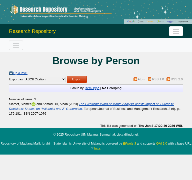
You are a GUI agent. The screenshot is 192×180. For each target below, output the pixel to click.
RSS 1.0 (158, 79)
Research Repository (32, 31)
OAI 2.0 (161, 143)
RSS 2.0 (177, 79)
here (97, 148)
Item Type (93, 88)
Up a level (20, 73)
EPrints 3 (129, 143)
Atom (141, 79)
